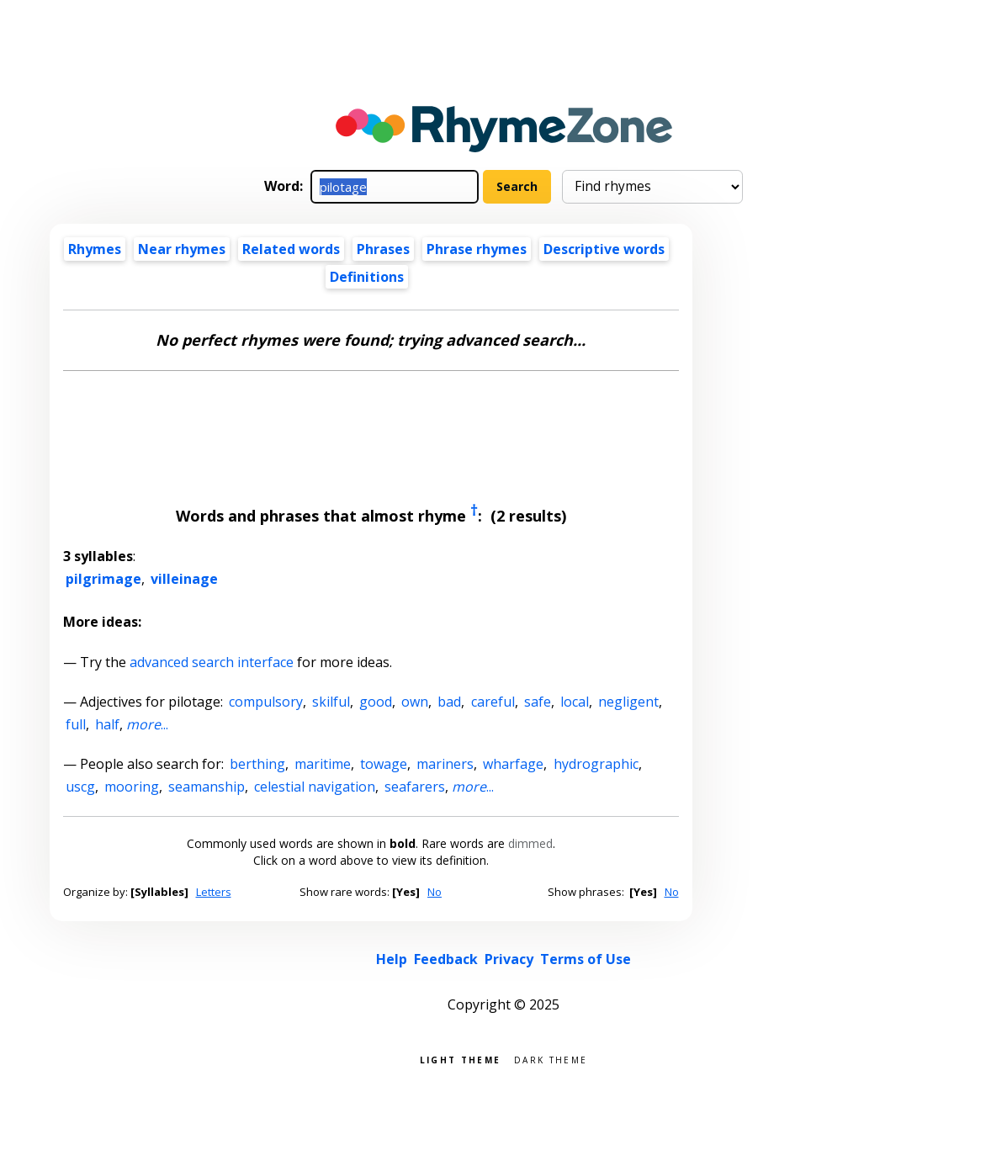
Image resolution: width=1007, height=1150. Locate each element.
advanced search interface (212, 662)
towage (383, 764)
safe (537, 701)
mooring (131, 786)
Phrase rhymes (477, 249)
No (434, 891)
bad (449, 701)
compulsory (266, 701)
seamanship (206, 786)
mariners (445, 764)
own (414, 701)
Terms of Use (585, 959)
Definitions (367, 277)
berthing (257, 764)
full (76, 724)
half (107, 724)
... (147, 724)
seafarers (414, 786)
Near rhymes (181, 249)
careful (493, 701)
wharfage (513, 764)
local (574, 701)
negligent (628, 701)
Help (391, 959)
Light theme (460, 1059)
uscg (80, 786)
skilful (331, 701)
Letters (213, 891)
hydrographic (596, 764)
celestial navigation (314, 786)
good (375, 701)
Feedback (446, 959)
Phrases (383, 249)
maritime (322, 764)
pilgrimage (103, 579)
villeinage (184, 579)
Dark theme (550, 1059)
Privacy (509, 959)
